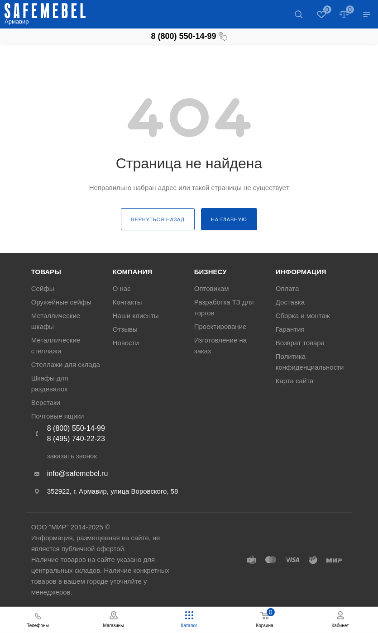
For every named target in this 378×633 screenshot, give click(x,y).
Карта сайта (295, 381)
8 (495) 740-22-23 (76, 439)
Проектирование (220, 326)
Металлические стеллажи (55, 345)
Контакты (127, 302)
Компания (132, 272)
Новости (126, 343)
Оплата (287, 288)
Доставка (290, 302)
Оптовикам (211, 288)
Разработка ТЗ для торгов (224, 307)
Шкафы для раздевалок (49, 383)
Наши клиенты (136, 315)
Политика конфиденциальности (310, 361)
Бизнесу (210, 272)
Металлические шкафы (55, 321)
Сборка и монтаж (303, 315)
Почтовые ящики (57, 416)
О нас (122, 288)
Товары (46, 272)
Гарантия (290, 329)
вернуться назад (157, 219)
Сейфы (42, 288)
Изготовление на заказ (220, 345)
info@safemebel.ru (77, 473)
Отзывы (125, 329)
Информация (301, 272)
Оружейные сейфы (61, 302)
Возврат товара (300, 343)
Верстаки (45, 402)
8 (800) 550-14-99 (189, 36)
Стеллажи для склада (65, 364)
